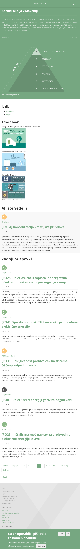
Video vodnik (72, 38)
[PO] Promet (6, 395)
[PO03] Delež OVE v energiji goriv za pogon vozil (37, 400)
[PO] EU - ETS (6, 273)
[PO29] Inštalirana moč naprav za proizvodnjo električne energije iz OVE (36, 436)
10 (54, 465)
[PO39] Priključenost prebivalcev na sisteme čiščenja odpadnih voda (35, 363)
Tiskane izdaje (6, 515)
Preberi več (5, 38)
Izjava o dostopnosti (8, 522)
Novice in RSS (6, 518)
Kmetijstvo (5, 222)
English (8, 114)
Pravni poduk (6, 520)
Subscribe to (6, 477)
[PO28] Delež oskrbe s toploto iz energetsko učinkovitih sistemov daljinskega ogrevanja (34, 280)
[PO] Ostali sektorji (8, 356)
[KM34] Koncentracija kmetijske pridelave (33, 227)
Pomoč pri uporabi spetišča (10, 513)
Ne (68, 533)
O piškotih (41, 546)
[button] (40, 138)
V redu (62, 533)
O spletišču (5, 511)
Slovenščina (10, 111)
